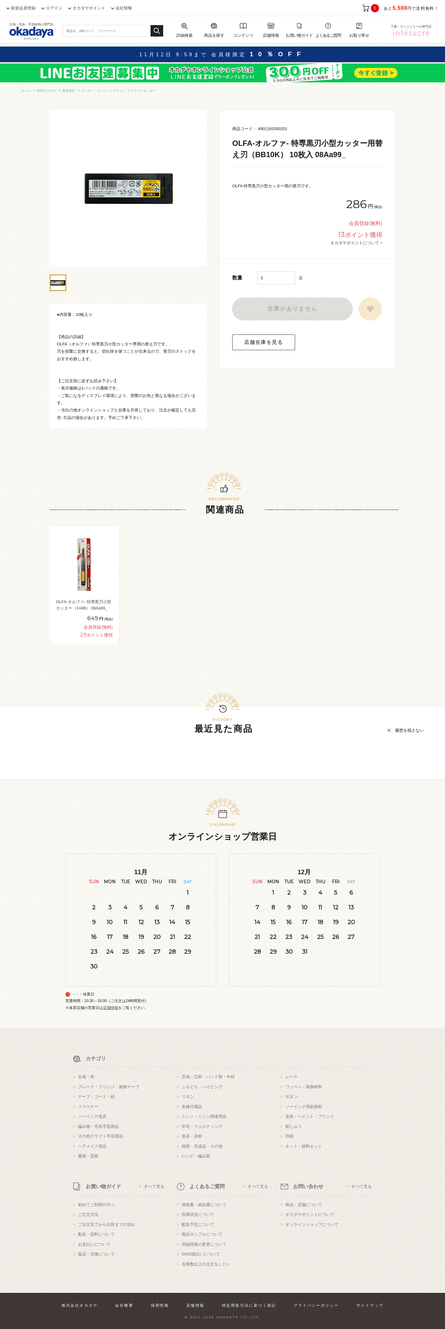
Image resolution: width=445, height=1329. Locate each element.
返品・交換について (96, 1254)
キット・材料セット (303, 1146)
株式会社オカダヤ (80, 1305)
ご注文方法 (88, 1214)
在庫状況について (198, 1214)
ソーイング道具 (92, 1116)
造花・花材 (192, 1136)
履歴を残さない (409, 730)
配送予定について (198, 1224)
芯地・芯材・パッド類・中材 (208, 1076)
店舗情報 (110, 1008)
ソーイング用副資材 (303, 1106)
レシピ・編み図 (196, 1156)
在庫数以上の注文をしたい (206, 1264)
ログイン (54, 8)
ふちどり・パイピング (202, 1086)
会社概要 (124, 1305)
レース (291, 1076)
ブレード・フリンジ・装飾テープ (108, 1086)
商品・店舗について (303, 1204)
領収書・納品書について (204, 1204)
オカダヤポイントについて (309, 1214)
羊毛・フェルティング (202, 1126)
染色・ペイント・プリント (309, 1116)
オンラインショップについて (311, 1224)
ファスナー (88, 1106)
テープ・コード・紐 (96, 1096)
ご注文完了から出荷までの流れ (106, 1224)
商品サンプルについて (202, 1234)
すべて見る (154, 1186)
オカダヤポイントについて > (356, 242)
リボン (188, 1096)
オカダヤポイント (89, 8)
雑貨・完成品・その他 (202, 1146)
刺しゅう (293, 1126)
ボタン (291, 1096)
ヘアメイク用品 (92, 1146)
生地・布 (86, 1076)
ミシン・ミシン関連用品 (204, 1116)
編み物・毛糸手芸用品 (98, 1126)
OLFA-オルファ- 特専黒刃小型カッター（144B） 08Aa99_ (83, 604)
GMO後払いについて (201, 1254)
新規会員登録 (23, 8)
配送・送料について (96, 1234)
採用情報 (160, 1305)
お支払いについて (94, 1244)
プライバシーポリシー (316, 1305)
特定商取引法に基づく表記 (249, 1305)
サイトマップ (369, 1305)
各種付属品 (192, 1106)
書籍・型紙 (88, 1156)
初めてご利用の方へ (96, 1204)
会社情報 (124, 8)
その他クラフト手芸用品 (100, 1136)
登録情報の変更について (204, 1244)
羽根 (289, 1136)
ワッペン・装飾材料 (303, 1086)
